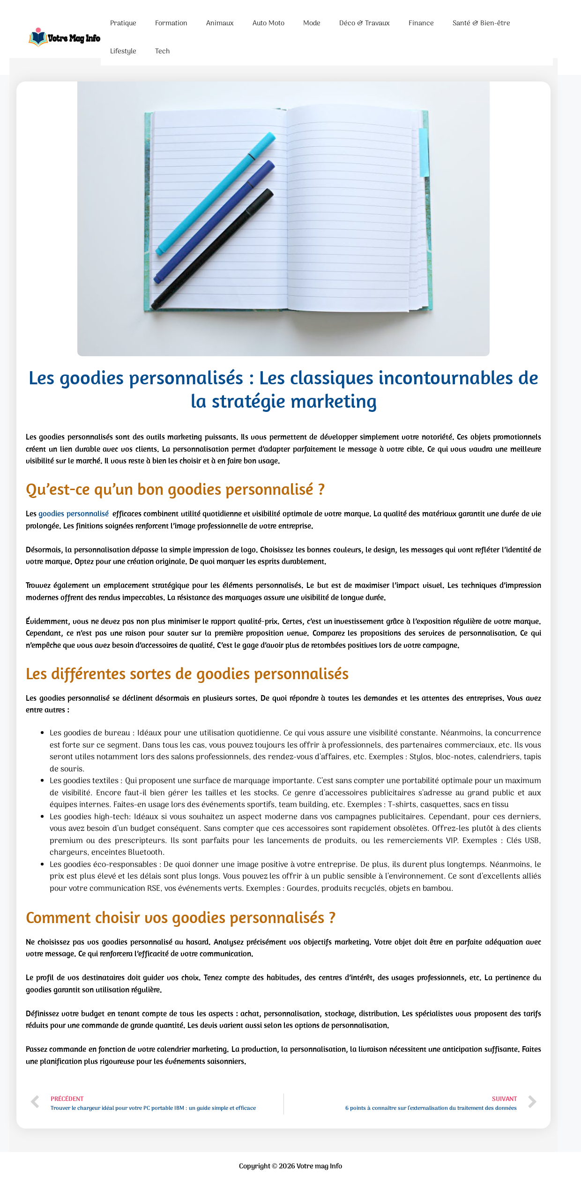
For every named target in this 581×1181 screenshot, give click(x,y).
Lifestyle (123, 51)
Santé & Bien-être (481, 23)
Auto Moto (268, 23)
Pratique (123, 23)
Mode (311, 23)
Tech (162, 51)
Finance (421, 23)
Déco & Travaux (364, 23)
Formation (171, 23)
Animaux (220, 23)
